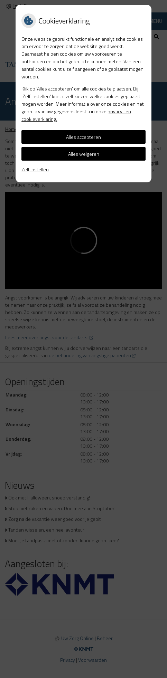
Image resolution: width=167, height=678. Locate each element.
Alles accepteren (83, 137)
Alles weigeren (83, 153)
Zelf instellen (35, 169)
